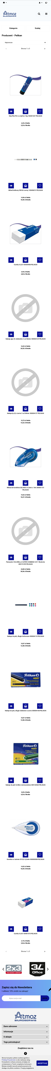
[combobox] (25, 42)
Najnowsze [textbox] (8, 42)
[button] (46, 3)
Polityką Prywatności (8, 1060)
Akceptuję (42, 1063)
